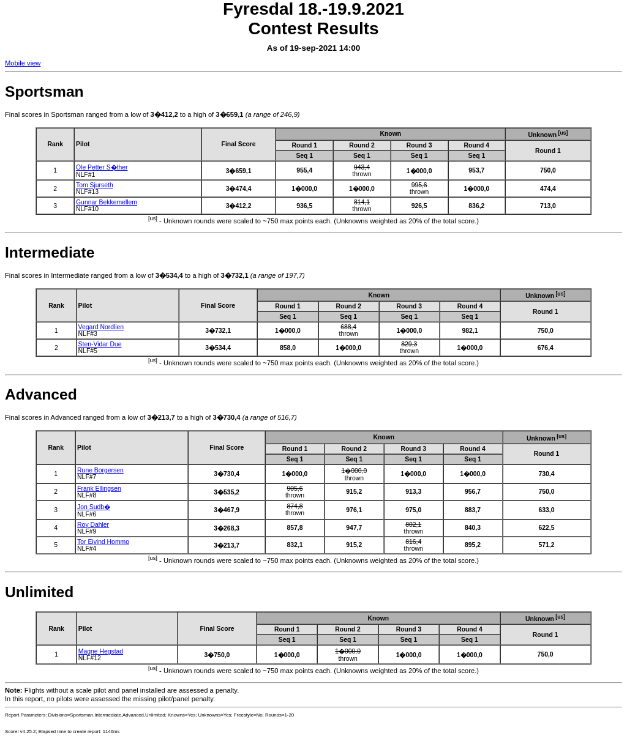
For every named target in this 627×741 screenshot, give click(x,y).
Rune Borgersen (100, 470)
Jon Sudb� (93, 507)
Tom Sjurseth (94, 185)
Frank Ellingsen (99, 488)
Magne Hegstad (100, 651)
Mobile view (22, 63)
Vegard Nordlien (101, 327)
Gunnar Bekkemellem (106, 202)
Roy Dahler (93, 524)
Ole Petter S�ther (102, 167)
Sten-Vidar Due (100, 344)
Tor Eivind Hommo (103, 541)
